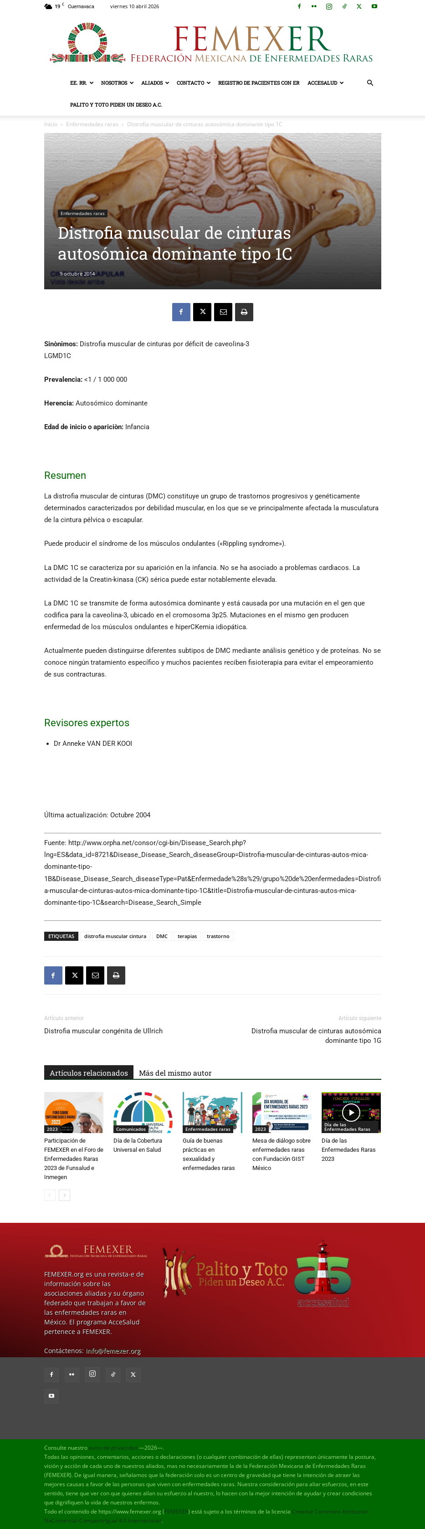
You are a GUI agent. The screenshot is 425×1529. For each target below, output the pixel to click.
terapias (187, 936)
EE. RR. (82, 82)
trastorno (218, 936)
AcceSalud (325, 82)
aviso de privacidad (113, 1448)
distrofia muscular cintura (115, 936)
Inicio (50, 124)
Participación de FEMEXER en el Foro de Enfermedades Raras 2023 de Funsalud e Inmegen (73, 1158)
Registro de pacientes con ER (258, 82)
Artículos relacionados (89, 1072)
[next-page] (64, 1195)
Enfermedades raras (92, 124)
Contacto (194, 82)
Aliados (155, 82)
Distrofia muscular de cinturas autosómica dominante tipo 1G (316, 1036)
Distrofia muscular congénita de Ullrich (103, 1031)
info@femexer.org (113, 1350)
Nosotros (117, 82)
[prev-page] (50, 1195)
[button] (370, 83)
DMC (162, 936)
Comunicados (131, 1129)
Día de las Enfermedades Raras (347, 1126)
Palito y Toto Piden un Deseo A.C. (116, 104)
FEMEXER (176, 1511)
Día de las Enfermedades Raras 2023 (349, 1149)
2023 (52, 1129)
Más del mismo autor (175, 1072)
